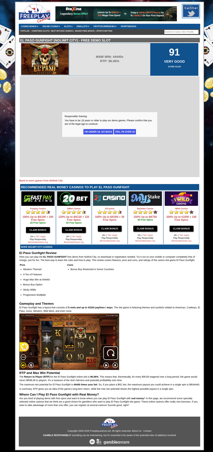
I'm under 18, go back (98, 131)
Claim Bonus (37, 230)
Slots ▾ (68, 26)
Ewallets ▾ (83, 26)
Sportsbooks (128, 26)
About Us (136, 431)
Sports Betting (104, 31)
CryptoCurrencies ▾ (104, 26)
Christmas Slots (40, 31)
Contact (147, 431)
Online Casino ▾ (51, 26)
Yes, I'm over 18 (125, 131)
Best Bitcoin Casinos (62, 31)
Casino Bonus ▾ (29, 26)
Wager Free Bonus (84, 31)
